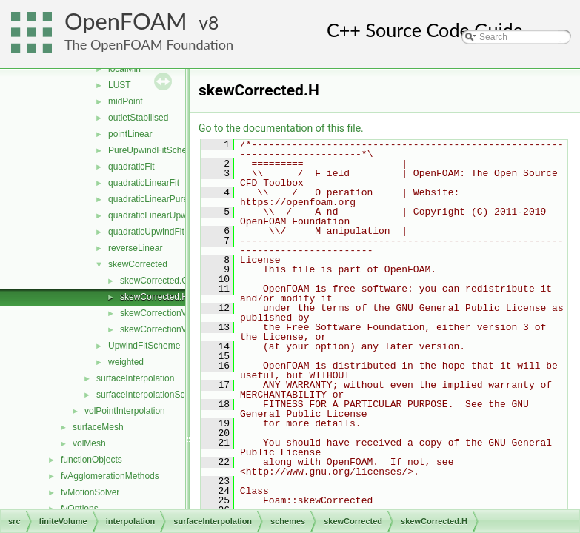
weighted (126, 362)
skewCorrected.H (154, 297)
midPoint (125, 101)
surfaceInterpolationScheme (151, 394)
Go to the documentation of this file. (281, 128)
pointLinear (130, 134)
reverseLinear (135, 248)
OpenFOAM (125, 21)
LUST (119, 85)
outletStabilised (138, 118)
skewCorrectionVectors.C (170, 313)
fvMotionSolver (90, 492)
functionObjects (91, 460)
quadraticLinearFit (143, 183)
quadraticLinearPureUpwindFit (167, 199)
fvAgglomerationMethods (110, 476)
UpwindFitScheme (144, 346)
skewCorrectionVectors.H (170, 329)
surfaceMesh (98, 427)
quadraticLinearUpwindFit (158, 215)
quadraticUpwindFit (146, 232)
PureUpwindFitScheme (153, 150)
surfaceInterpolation (135, 378)
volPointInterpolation (124, 411)
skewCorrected (137, 264)
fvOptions (80, 508)
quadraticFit (131, 166)
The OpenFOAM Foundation (148, 44)
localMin (124, 69)
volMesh (89, 443)
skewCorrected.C (154, 280)
